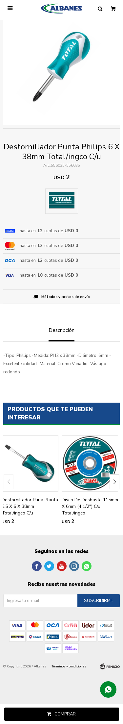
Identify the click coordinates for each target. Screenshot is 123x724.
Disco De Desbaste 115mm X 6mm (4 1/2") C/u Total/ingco (90, 506)
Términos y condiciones (69, 666)
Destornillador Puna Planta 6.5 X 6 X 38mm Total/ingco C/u (30, 506)
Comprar (65, 714)
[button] (114, 481)
